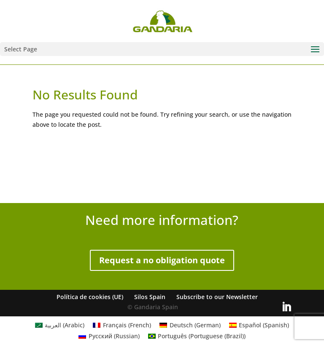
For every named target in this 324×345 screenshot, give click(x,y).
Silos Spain (149, 297)
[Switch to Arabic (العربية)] (60, 325)
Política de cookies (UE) (90, 297)
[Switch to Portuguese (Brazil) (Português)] (197, 336)
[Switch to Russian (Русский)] (109, 336)
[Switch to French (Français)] (122, 325)
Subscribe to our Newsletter (217, 297)
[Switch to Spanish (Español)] (259, 325)
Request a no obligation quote (162, 260)
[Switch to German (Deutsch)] (190, 325)
